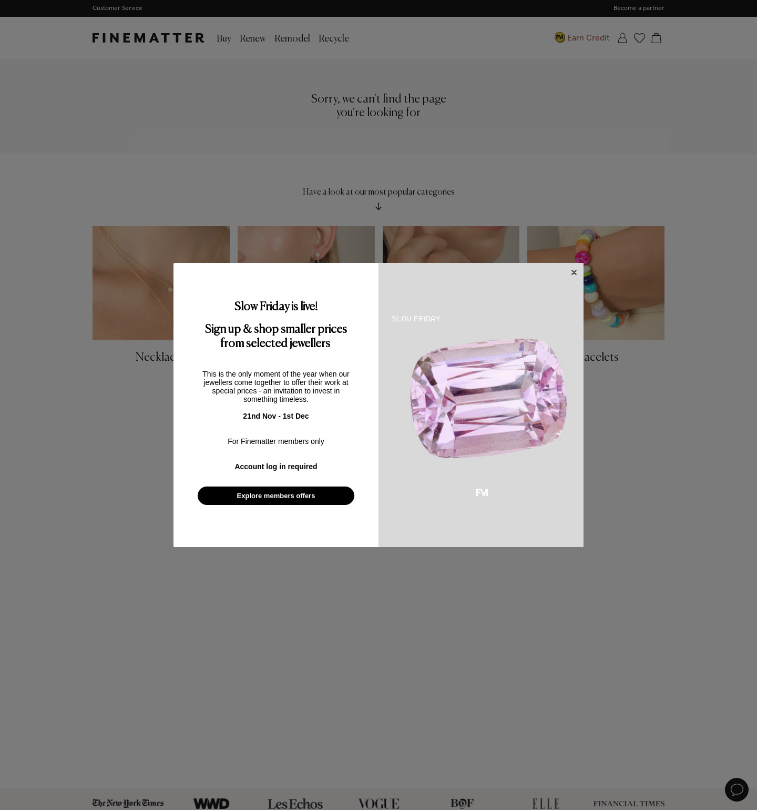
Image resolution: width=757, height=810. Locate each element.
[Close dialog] (574, 272)
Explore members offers (276, 496)
